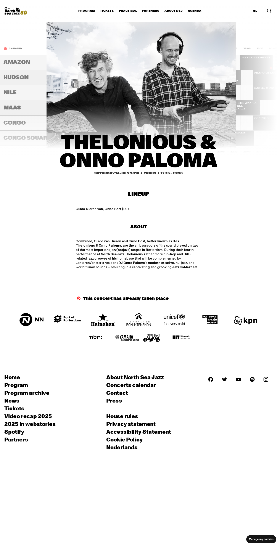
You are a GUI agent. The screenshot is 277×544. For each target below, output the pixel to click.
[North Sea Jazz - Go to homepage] (15, 10)
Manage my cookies (261, 539)
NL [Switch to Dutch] (255, 11)
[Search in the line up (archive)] (269, 10)
